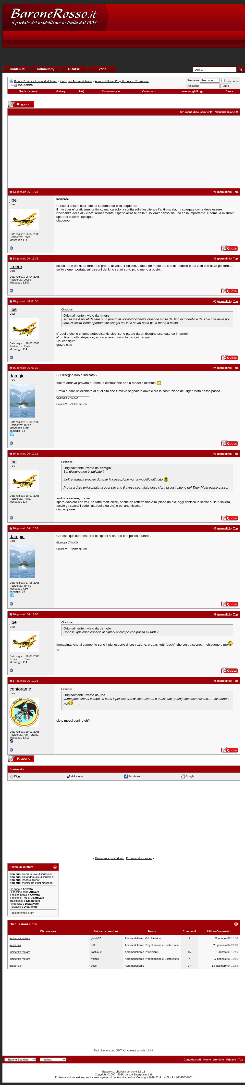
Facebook (134, 776)
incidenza (15, 945)
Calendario (149, 91)
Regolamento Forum (22, 912)
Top (240, 1059)
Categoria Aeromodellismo (76, 81)
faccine (17, 891)
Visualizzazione (225, 112)
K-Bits (167, 1077)
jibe (13, 200)
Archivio (218, 1059)
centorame (20, 688)
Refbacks (15, 906)
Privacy (231, 1059)
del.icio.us (77, 776)
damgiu (17, 375)
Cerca (229, 91)
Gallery (60, 91)
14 (23, 430)
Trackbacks (16, 900)
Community (111, 91)
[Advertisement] (153, 40)
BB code (15, 889)
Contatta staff (192, 1059)
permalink (224, 191)
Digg (17, 776)
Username (193, 80)
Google (189, 776)
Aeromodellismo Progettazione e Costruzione (122, 81)
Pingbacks (16, 903)
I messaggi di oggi (192, 91)
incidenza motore (20, 938)
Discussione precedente (109, 858)
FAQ (81, 91)
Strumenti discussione (194, 112)
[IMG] (23, 894)
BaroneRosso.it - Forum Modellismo (35, 81)
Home (207, 1059)
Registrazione (28, 91)
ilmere (16, 266)
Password (193, 85)
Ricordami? (230, 81)
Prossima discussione (139, 858)
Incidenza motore (20, 951)
